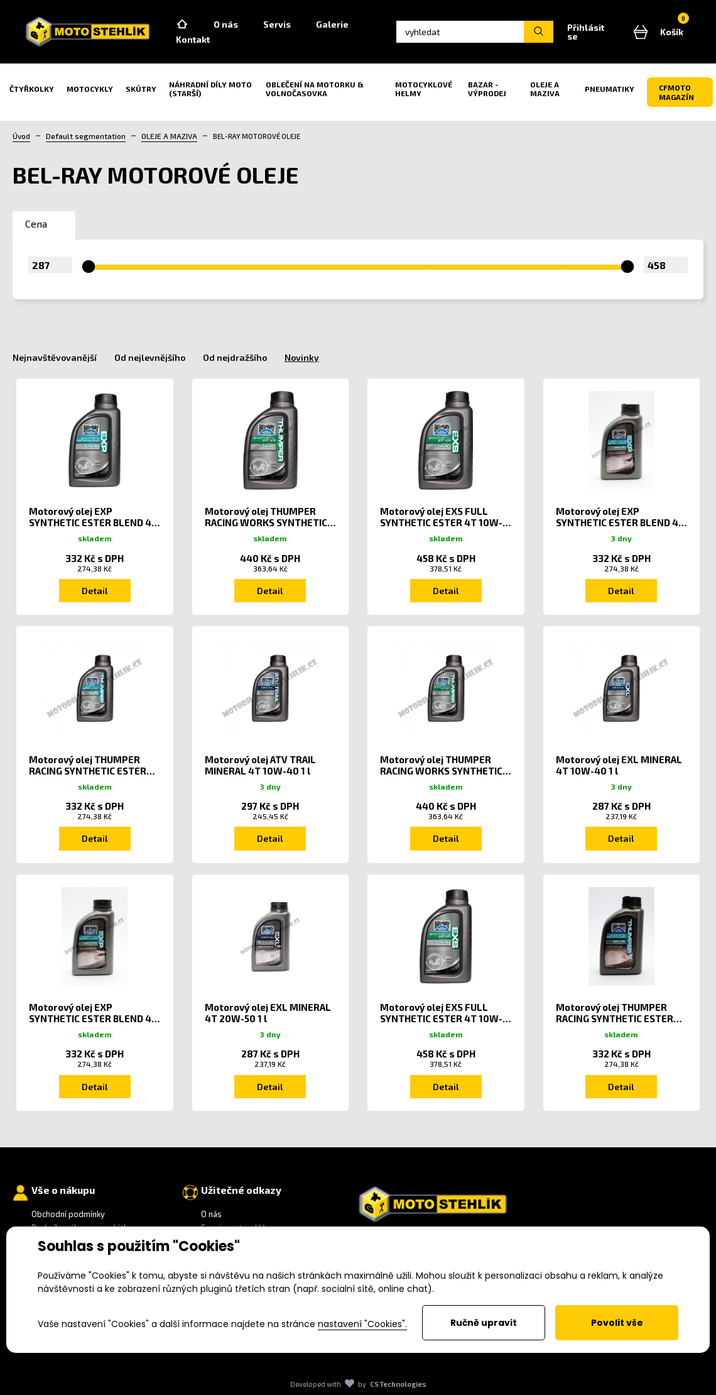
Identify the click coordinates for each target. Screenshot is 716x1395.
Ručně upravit (483, 1322)
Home (182, 24)
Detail (95, 590)
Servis (277, 24)
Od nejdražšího (235, 357)
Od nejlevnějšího (149, 357)
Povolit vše (617, 1322)
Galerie (332, 24)
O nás (226, 24)
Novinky (302, 357)
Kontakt (193, 39)
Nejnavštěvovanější (55, 357)
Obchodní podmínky (68, 1214)
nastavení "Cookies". (362, 1324)
